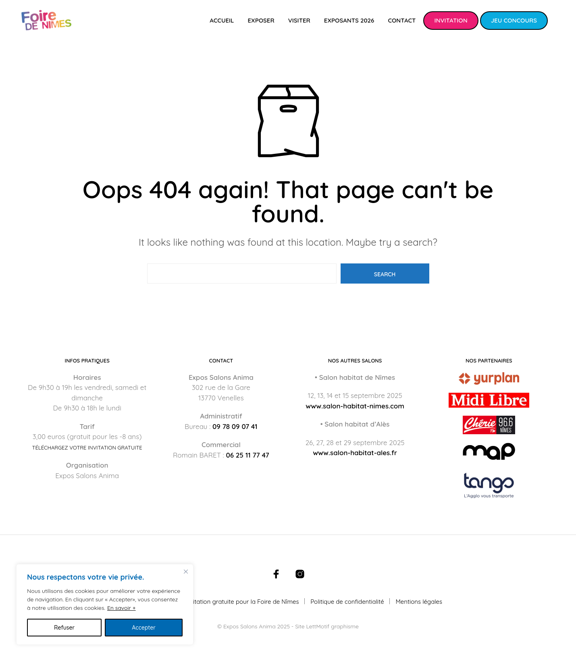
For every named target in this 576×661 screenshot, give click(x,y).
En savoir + (121, 607)
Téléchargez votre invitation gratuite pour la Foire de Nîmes (216, 601)
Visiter (299, 20)
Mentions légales (418, 601)
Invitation (450, 20)
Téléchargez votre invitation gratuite (87, 447)
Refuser (64, 627)
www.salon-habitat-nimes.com (355, 406)
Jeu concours (514, 20)
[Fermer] (186, 572)
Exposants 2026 (349, 20)
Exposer (260, 20)
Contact (402, 20)
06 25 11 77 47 (247, 455)
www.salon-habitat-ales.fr (355, 452)
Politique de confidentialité (347, 601)
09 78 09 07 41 (235, 426)
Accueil (222, 20)
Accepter (144, 627)
